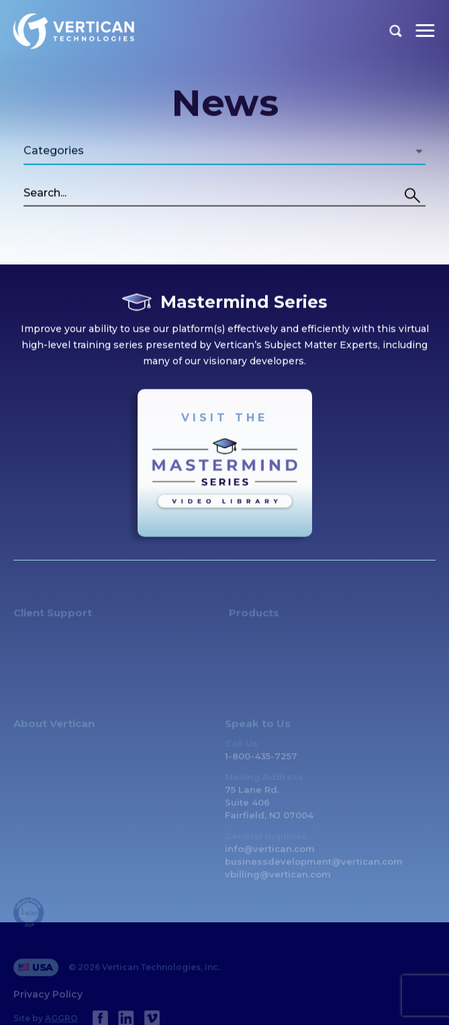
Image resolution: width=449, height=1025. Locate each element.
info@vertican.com (270, 855)
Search (396, 30)
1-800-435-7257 (261, 763)
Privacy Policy (48, 1001)
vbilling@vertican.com (278, 881)
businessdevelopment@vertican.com (314, 868)
